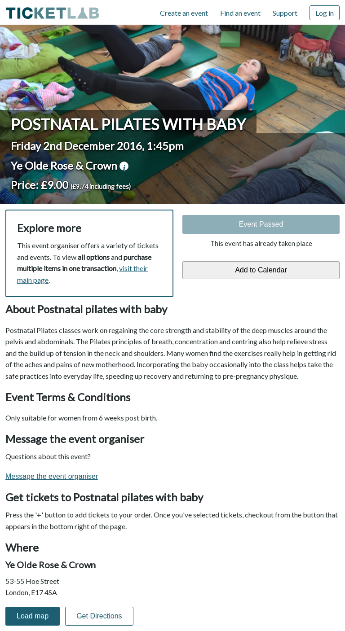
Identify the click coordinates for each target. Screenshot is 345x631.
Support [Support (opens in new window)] (285, 13)
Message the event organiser (51, 476)
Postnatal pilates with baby (128, 124)
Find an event (240, 13)
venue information (123, 166)
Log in (324, 13)
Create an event (184, 13)
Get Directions (99, 616)
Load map (33, 616)
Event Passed (261, 224)
